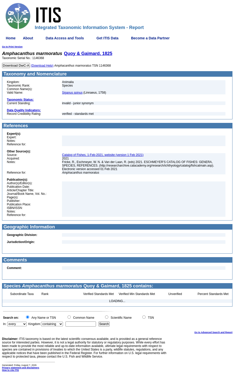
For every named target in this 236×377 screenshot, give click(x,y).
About (28, 38)
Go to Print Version (12, 46)
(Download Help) (42, 65)
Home (11, 38)
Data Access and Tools (65, 38)
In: (4, 324)
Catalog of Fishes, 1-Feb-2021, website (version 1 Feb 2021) (103, 155)
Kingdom (34, 324)
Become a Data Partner (150, 38)
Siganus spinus (72, 92)
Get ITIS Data (107, 38)
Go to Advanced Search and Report (213, 332)
